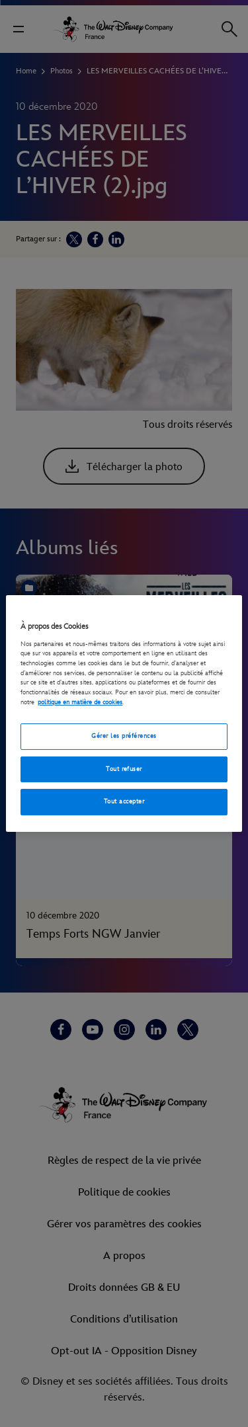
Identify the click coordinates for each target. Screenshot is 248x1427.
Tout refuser (124, 769)
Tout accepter (124, 801)
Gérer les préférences (123, 736)
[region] (123, 713)
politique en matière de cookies (80, 702)
